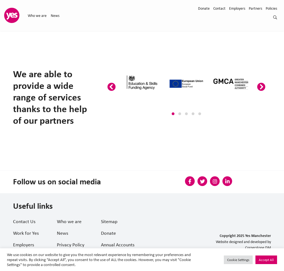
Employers (237, 8)
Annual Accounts (118, 244)
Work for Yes (26, 232)
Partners (255, 8)
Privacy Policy (70, 244)
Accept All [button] (266, 259)
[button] (173, 114)
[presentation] (111, 87)
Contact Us (24, 221)
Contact (219, 8)
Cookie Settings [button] (238, 259)
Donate (204, 8)
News (55, 15)
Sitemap (109, 221)
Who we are (37, 15)
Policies (271, 8)
